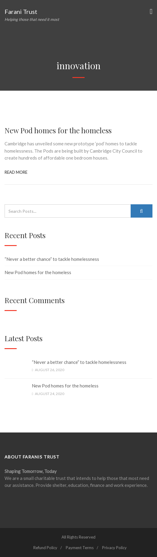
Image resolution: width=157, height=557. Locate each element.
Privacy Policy (114, 547)
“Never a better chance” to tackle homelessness (52, 259)
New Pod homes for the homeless (58, 130)
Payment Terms (80, 547)
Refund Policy (45, 547)
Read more (16, 172)
